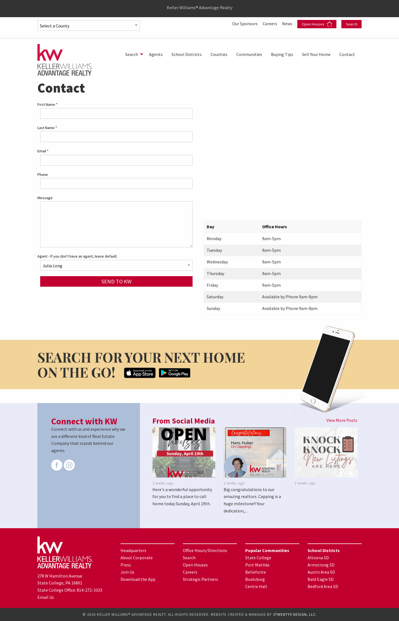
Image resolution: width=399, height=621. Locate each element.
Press (126, 565)
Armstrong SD (321, 565)
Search (351, 24)
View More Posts (341, 420)
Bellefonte (255, 572)
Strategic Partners (200, 579)
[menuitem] (133, 54)
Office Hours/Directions (205, 550)
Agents (156, 54)
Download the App (138, 579)
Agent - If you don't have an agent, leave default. (77, 256)
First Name (47, 104)
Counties (219, 54)
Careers (270, 23)
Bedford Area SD (323, 586)
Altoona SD (318, 557)
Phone (42, 174)
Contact (347, 54)
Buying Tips (282, 54)
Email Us (45, 597)
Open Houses (317, 24)
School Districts (187, 54)
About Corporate (137, 557)
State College (258, 557)
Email (42, 150)
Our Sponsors (245, 23)
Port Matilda (257, 565)
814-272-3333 (89, 590)
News (287, 23)
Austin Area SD (321, 572)
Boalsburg (255, 579)
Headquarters (133, 550)
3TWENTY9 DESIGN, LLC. (295, 614)
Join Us (127, 572)
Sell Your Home (316, 54)
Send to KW (116, 281)
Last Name (47, 127)
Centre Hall (256, 586)
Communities (249, 54)
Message (45, 197)
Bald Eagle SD (321, 579)
